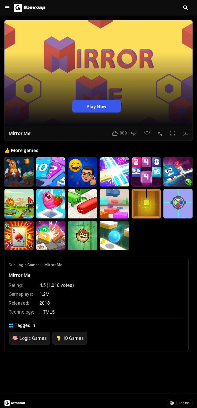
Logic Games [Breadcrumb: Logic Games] (28, 265)
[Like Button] (119, 133)
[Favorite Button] (147, 133)
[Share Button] (160, 133)
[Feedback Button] (185, 133)
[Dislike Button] (133, 133)
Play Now (97, 106)
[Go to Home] (10, 264)
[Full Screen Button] (173, 133)
